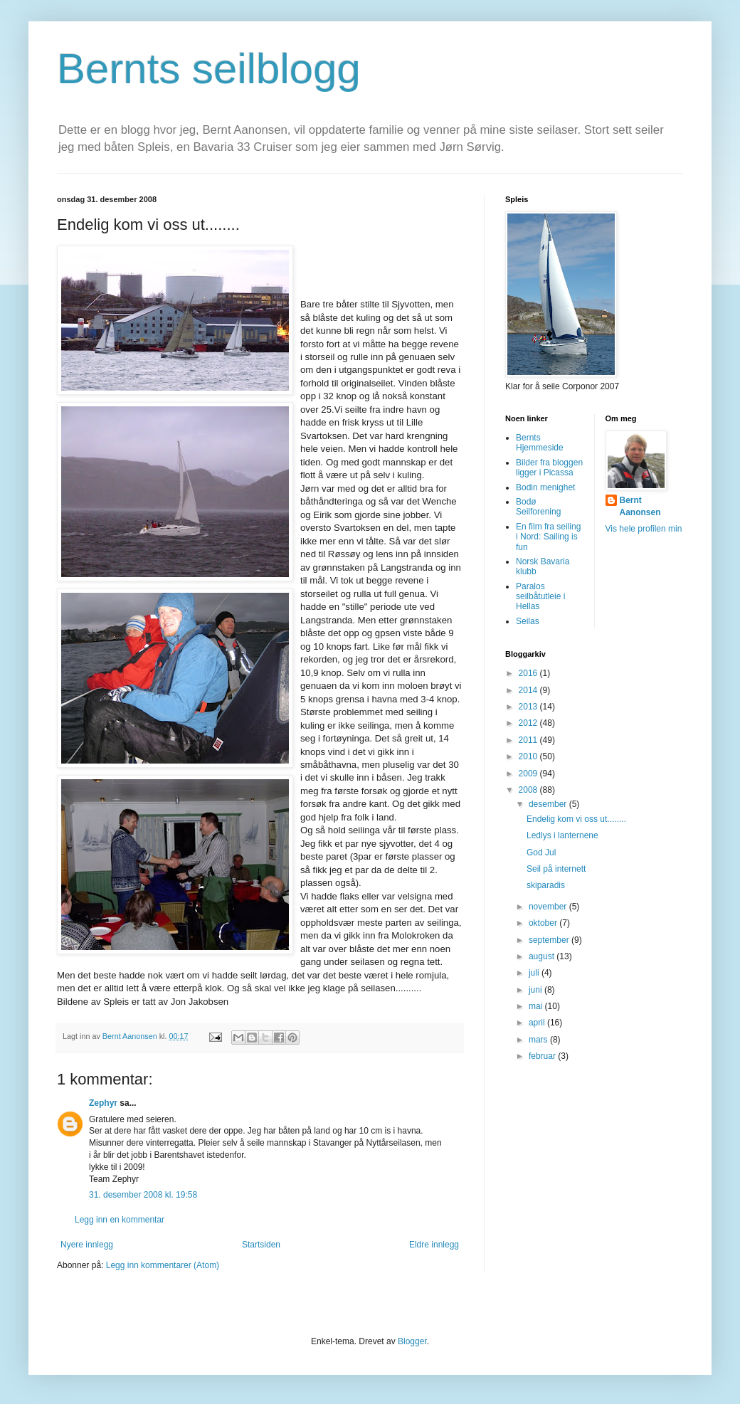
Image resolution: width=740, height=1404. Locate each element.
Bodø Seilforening (538, 507)
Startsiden (261, 1245)
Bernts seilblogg (209, 69)
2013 (529, 707)
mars (539, 1040)
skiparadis (546, 885)
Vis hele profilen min (644, 529)
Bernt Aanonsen (640, 506)
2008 (529, 790)
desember (549, 804)
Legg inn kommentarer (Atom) (162, 1265)
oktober (544, 923)
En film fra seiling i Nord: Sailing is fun (548, 537)
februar (543, 1056)
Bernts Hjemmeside (540, 443)
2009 (529, 773)
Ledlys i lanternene (562, 835)
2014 (529, 690)
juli (535, 973)
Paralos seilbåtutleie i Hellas (540, 596)
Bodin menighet (545, 487)
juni (536, 990)
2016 (529, 673)
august (542, 956)
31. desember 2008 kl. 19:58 (143, 1195)
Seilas (527, 621)
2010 (529, 756)
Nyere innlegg (86, 1245)
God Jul (541, 852)
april (538, 1023)
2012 (529, 723)
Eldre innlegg (434, 1245)
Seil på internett (556, 869)
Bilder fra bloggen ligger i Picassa (549, 467)
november (549, 907)
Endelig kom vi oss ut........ (576, 819)
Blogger (412, 1341)
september (550, 940)
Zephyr (103, 1103)
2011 (529, 740)
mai (537, 1006)
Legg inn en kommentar (119, 1220)
